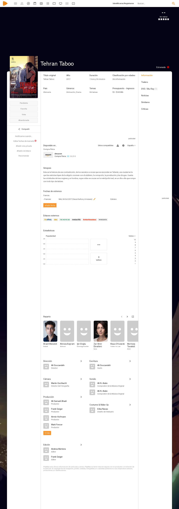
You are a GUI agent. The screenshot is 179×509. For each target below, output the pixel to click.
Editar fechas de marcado (25, 141)
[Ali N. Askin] (116, 383)
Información (147, 75)
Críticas (144, 109)
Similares (145, 102)
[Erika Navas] (116, 408)
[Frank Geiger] (69, 408)
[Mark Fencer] (69, 424)
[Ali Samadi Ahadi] (69, 401)
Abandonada (23, 120)
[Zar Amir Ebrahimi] (102, 336)
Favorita (24, 109)
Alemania (47, 92)
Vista (24, 114)
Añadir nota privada (24, 146)
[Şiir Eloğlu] (85, 336)
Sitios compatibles (105, 145)
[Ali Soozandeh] (69, 365)
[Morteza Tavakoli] (135, 336)
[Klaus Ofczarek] (118, 336)
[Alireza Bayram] (68, 336)
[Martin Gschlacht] (69, 383)
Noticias (145, 95)
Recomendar (24, 156)
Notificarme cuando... (23, 136)
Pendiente (24, 103)
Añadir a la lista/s (24, 151)
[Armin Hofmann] (69, 416)
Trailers (144, 82)
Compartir (24, 129)
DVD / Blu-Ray (149, 89)
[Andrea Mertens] (69, 448)
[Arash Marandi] (51, 336)
